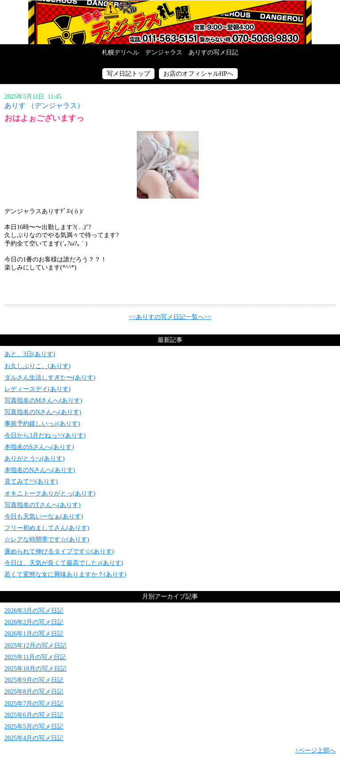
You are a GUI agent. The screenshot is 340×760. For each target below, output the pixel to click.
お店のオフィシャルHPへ (198, 73)
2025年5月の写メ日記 (33, 726)
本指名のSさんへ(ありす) (39, 447)
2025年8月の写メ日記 (33, 691)
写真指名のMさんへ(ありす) (43, 400)
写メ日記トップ (128, 73)
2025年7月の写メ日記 (33, 703)
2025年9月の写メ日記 (33, 680)
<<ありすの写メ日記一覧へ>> (170, 317)
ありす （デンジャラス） (44, 105)
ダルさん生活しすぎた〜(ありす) (49, 377)
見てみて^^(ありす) (31, 481)
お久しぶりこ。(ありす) (37, 366)
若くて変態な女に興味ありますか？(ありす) (65, 574)
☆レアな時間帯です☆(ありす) (46, 539)
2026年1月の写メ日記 (33, 633)
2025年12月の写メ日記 (35, 645)
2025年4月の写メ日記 (33, 738)
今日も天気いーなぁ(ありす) (43, 516)
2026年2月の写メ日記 (33, 622)
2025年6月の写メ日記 (33, 715)
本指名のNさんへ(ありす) (39, 470)
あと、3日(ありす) (29, 354)
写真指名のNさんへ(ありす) (42, 412)
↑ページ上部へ (315, 750)
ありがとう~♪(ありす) (34, 458)
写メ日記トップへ (170, 22)
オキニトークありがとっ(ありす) (49, 493)
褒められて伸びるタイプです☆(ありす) (59, 551)
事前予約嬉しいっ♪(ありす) (42, 423)
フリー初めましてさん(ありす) (46, 528)
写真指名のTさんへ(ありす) (42, 505)
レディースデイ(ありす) (37, 389)
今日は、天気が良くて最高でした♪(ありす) (63, 563)
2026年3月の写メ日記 (33, 610)
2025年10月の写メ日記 (35, 668)
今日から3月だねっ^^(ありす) (44, 435)
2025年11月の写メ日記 (35, 657)
